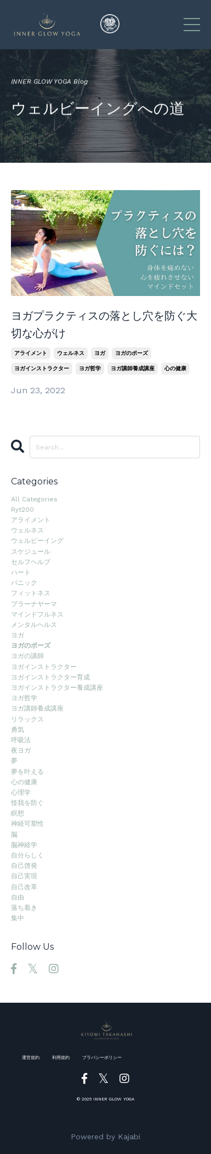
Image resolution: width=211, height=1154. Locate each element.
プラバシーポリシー (102, 1057)
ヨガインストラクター (41, 368)
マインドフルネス (37, 614)
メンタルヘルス (34, 625)
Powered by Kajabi (105, 1136)
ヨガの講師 (27, 656)
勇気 (17, 729)
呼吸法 (21, 740)
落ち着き (24, 908)
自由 (17, 897)
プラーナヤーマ (34, 604)
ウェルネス (70, 353)
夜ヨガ (21, 750)
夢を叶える (27, 772)
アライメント (30, 353)
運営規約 (30, 1057)
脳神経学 (24, 845)
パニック (24, 583)
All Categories (34, 499)
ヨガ (99, 353)
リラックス (27, 719)
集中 (17, 918)
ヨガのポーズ (131, 353)
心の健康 (175, 368)
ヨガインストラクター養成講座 (57, 687)
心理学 (21, 792)
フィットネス (30, 593)
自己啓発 (24, 865)
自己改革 (24, 887)
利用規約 (61, 1057)
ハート (21, 572)
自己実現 (24, 876)
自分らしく (27, 855)
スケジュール (30, 551)
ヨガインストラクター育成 (50, 677)
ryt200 (22, 509)
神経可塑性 (27, 823)
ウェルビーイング (37, 541)
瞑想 (17, 813)
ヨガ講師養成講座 (133, 368)
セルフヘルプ (30, 562)
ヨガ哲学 (90, 368)
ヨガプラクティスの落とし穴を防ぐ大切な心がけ (104, 324)
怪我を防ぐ (27, 803)
